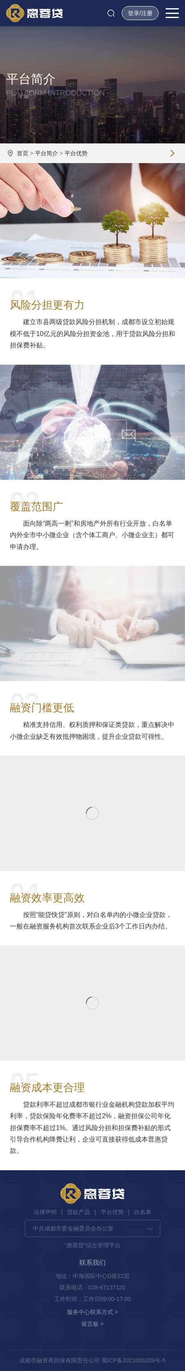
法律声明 (45, 1212)
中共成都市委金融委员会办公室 (73, 1228)
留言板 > (92, 1324)
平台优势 (76, 153)
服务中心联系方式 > (92, 1312)
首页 (22, 153)
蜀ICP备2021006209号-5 (134, 1360)
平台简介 (46, 153)
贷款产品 (78, 1212)
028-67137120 (106, 1287)
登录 (133, 13)
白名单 (142, 1212)
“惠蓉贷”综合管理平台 (92, 1245)
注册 (147, 13)
